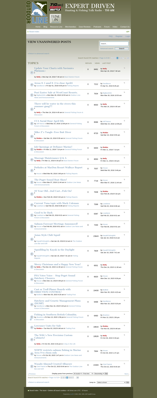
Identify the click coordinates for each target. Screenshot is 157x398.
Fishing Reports (73, 86)
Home (37, 27)
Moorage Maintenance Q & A (50, 158)
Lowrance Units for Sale (47, 325)
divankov (40, 317)
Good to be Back (43, 212)
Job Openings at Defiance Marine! (53, 146)
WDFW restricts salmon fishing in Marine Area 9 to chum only (57, 351)
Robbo (39, 138)
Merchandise (70, 27)
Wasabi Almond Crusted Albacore (53, 363)
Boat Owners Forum (71, 77)
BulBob (39, 294)
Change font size (127, 32)
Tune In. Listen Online (55, 18)
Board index (34, 32)
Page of (104, 58)
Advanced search (106, 48)
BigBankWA (41, 95)
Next (126, 374)
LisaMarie (40, 206)
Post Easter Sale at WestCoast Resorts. (56, 92)
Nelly (39, 77)
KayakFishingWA (43, 241)
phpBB (71, 394)
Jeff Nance (40, 123)
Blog (45, 27)
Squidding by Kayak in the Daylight (54, 249)
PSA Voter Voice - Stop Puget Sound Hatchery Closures (54, 276)
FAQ (111, 36)
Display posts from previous (67, 373)
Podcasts (97, 27)
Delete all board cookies (57, 390)
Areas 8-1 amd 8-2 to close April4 (53, 83)
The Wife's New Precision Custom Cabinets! (53, 336)
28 (128, 58)
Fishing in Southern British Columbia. (55, 314)
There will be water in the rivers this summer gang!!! (55, 105)
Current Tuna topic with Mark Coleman (56, 203)
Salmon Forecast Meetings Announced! (56, 223)
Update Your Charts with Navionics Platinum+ (54, 69)
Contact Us (125, 27)
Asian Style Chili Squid (47, 235)
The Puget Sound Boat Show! (50, 179)
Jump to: (92, 382)
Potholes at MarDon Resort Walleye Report (58, 167)
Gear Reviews (84, 27)
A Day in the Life (69, 344)
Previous (32, 374)
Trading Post (71, 294)
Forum (107, 27)
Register (119, 36)
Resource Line (56, 27)
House (39, 173)
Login (127, 36)
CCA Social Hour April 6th (49, 121)
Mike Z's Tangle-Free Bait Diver (52, 132)
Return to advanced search (39, 53)
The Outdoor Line (36, 13)
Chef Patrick (41, 366)
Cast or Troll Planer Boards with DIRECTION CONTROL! (52, 290)
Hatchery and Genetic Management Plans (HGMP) (57, 302)
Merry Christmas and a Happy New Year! (57, 264)
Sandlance (40, 86)
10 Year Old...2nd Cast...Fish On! (53, 191)
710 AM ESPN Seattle (56, 7)
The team (43, 390)
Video (115, 27)
